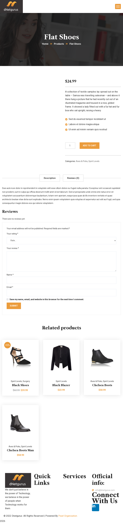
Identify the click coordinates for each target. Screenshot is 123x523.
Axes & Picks (82, 161)
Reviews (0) (73, 178)
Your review (13, 248)
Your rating (12, 234)
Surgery (26, 381)
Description (50, 178)
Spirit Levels (93, 161)
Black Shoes (20, 385)
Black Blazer (61, 385)
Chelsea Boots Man (20, 450)
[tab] (49, 178)
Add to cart (89, 145)
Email (10, 287)
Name (10, 275)
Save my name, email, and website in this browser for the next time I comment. (47, 299)
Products (59, 44)
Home (45, 44)
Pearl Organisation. (67, 515)
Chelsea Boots (102, 385)
